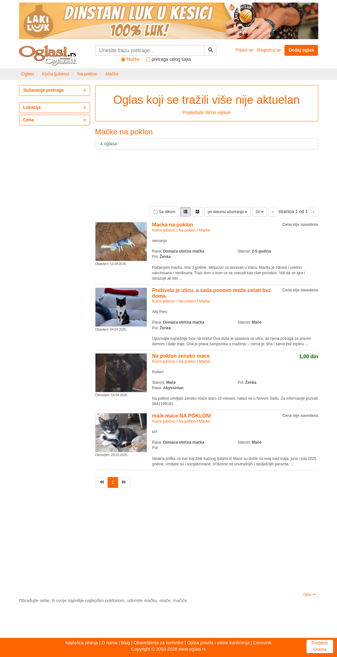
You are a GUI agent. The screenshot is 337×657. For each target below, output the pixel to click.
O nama (109, 642)
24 (259, 212)
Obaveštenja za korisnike (158, 642)
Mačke (112, 73)
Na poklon (87, 73)
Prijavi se (244, 50)
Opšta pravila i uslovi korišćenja (218, 642)
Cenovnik (262, 642)
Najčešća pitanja (81, 642)
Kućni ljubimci (55, 73)
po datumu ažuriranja (227, 212)
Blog (125, 642)
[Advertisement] (133, 540)
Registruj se (269, 50)
